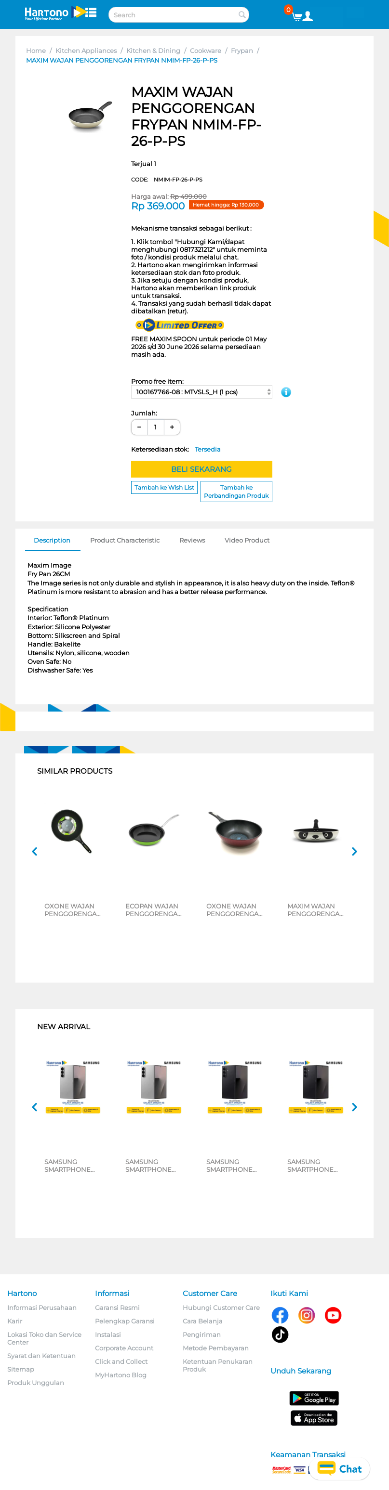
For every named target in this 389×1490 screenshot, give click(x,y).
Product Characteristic (125, 540)
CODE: (166, 179)
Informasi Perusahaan (42, 1307)
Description (52, 540)
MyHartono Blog (121, 1375)
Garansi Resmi (117, 1307)
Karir (14, 1321)
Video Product (247, 540)
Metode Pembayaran (216, 1348)
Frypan (242, 50)
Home (36, 50)
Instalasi (108, 1334)
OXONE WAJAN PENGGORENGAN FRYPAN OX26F (73, 910)
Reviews (192, 540)
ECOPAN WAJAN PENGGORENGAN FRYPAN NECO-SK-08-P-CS (155, 910)
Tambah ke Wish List (164, 487)
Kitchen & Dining (153, 50)
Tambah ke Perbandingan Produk (236, 491)
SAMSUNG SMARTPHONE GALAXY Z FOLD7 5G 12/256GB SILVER (152, 1165)
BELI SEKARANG (201, 469)
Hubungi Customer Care (221, 1307)
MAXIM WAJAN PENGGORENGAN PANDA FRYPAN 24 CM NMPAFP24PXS (317, 910)
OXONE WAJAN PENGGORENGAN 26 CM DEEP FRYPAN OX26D (235, 910)
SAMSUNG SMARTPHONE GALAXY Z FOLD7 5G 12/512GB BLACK (236, 1165)
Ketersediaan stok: (176, 449)
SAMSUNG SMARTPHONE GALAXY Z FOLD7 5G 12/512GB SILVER (71, 1165)
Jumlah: (144, 413)
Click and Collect (121, 1361)
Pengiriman (202, 1334)
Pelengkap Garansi (125, 1321)
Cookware (205, 50)
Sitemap (20, 1369)
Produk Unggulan (35, 1382)
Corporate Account (124, 1348)
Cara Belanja (203, 1321)
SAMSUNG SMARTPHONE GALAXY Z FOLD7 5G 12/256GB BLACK (314, 1165)
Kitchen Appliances (86, 50)
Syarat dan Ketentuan (41, 1356)
